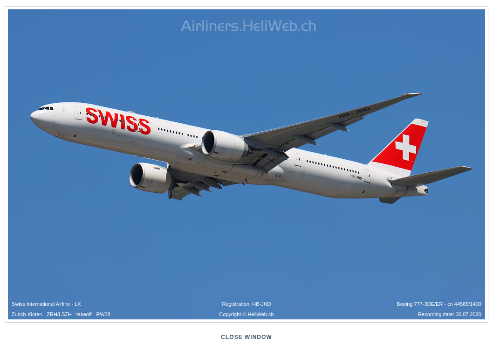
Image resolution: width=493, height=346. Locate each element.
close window (246, 337)
